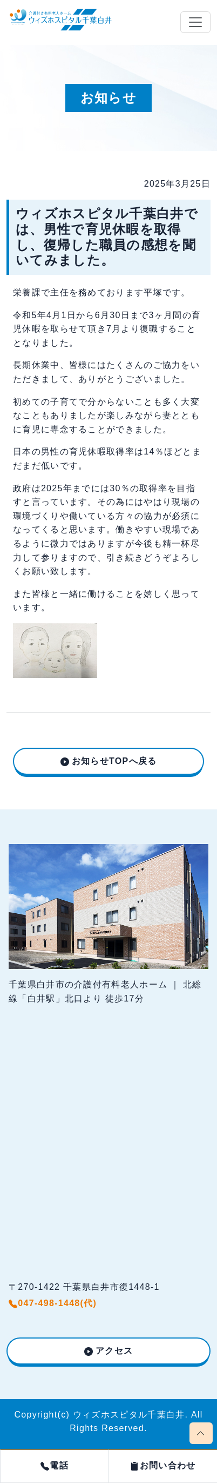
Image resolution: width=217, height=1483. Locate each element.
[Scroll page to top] (201, 1433)
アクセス (114, 1350)
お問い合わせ (162, 1465)
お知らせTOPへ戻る (114, 761)
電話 (54, 1465)
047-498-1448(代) (53, 1303)
